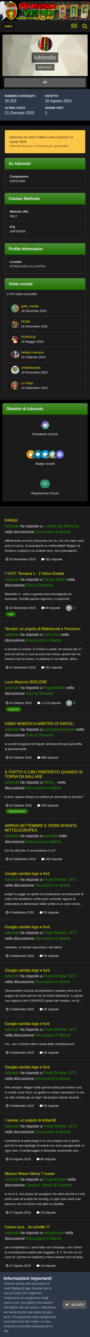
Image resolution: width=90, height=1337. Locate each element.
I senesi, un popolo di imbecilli (30, 1120)
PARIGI (11, 520)
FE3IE (25, 321)
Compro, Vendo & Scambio (49, 1185)
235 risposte (47, 805)
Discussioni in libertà (52, 532)
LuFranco (51, 635)
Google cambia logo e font (27, 874)
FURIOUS (28, 337)
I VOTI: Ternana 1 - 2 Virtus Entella (34, 574)
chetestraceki (30, 367)
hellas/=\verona (32, 352)
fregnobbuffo (54, 688)
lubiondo (12, 526)
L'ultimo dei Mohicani (61, 526)
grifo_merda (30, 306)
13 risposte (46, 1212)
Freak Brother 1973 (60, 880)
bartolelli (50, 836)
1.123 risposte (49, 703)
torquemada (53, 1233)
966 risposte (47, 757)
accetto (74, 1304)
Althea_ (49, 782)
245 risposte (51, 859)
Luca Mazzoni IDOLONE (26, 682)
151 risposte (51, 667)
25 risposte (49, 912)
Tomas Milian (54, 579)
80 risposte (46, 1159)
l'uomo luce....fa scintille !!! (27, 1227)
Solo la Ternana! (40, 585)
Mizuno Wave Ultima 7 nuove (30, 1174)
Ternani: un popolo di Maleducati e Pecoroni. (43, 629)
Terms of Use (21, 1288)
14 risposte (46, 1265)
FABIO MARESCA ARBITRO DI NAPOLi (39, 724)
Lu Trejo (27, 383)
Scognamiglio (54, 1179)
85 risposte (50, 608)
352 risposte (51, 559)
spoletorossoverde (59, 729)
